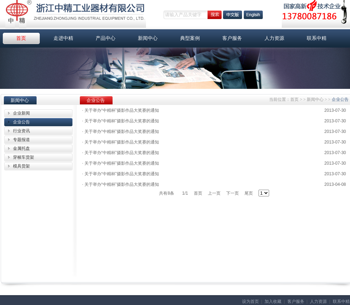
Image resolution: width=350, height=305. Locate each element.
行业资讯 (21, 130)
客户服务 (232, 38)
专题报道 (21, 139)
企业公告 (21, 122)
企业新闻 (21, 113)
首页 (21, 38)
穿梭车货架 (23, 157)
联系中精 (316, 38)
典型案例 (190, 38)
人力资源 (274, 38)
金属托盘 (21, 148)
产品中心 (105, 38)
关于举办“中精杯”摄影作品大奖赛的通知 (120, 110)
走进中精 (63, 38)
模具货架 (21, 166)
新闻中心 (148, 38)
